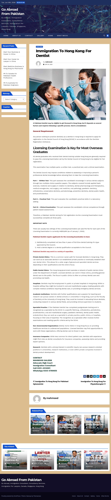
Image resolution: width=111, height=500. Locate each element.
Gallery (40, 35)
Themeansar (37, 496)
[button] (104, 35)
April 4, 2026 (11, 463)
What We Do (62, 35)
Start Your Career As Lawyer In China (41, 460)
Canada (7, 455)
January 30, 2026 (67, 463)
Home (6, 35)
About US (16, 35)
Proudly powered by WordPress (11, 496)
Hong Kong (39, 46)
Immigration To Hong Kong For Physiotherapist (95, 424)
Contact (29, 35)
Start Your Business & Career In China (13, 460)
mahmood (48, 62)
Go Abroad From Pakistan (21, 480)
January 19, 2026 (94, 463)
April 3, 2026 (38, 463)
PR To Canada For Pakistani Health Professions (10, 76)
